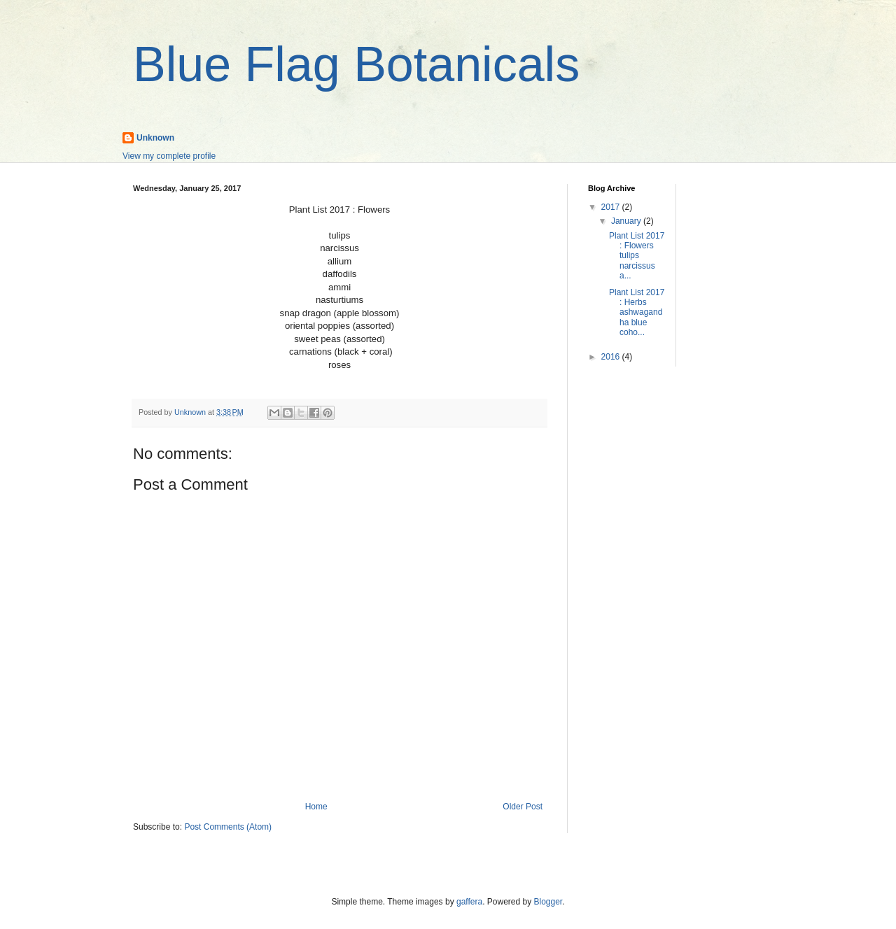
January (627, 221)
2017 (611, 207)
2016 (611, 357)
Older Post (522, 806)
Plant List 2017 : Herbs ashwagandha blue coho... (636, 313)
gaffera (469, 902)
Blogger (548, 902)
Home (316, 806)
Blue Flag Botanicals (356, 64)
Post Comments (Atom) (228, 827)
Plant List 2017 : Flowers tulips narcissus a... (636, 256)
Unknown (155, 138)
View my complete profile (169, 156)
